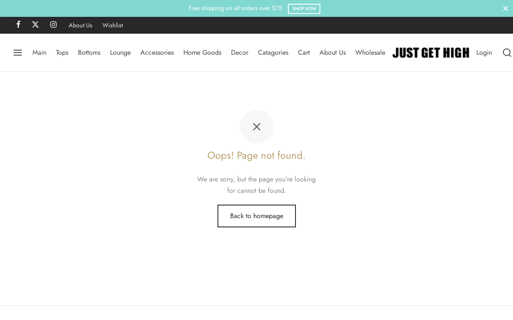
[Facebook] (18, 25)
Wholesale (370, 52)
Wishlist (112, 25)
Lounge (120, 52)
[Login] (484, 52)
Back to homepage (256, 216)
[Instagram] (53, 25)
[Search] (507, 53)
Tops (62, 52)
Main (39, 52)
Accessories (157, 52)
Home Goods (202, 52)
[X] (35, 25)
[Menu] (18, 52)
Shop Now (304, 8)
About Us (80, 25)
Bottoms (89, 52)
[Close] (505, 8)
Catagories (273, 52)
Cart (304, 52)
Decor (239, 52)
